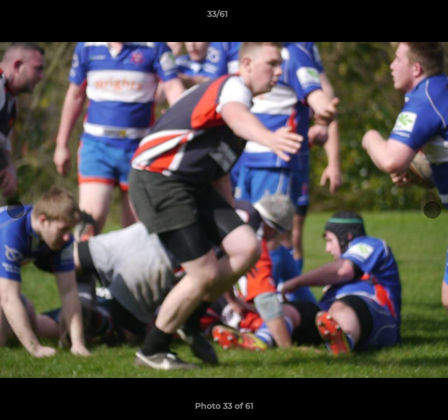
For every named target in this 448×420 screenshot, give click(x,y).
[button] (406, 17)
